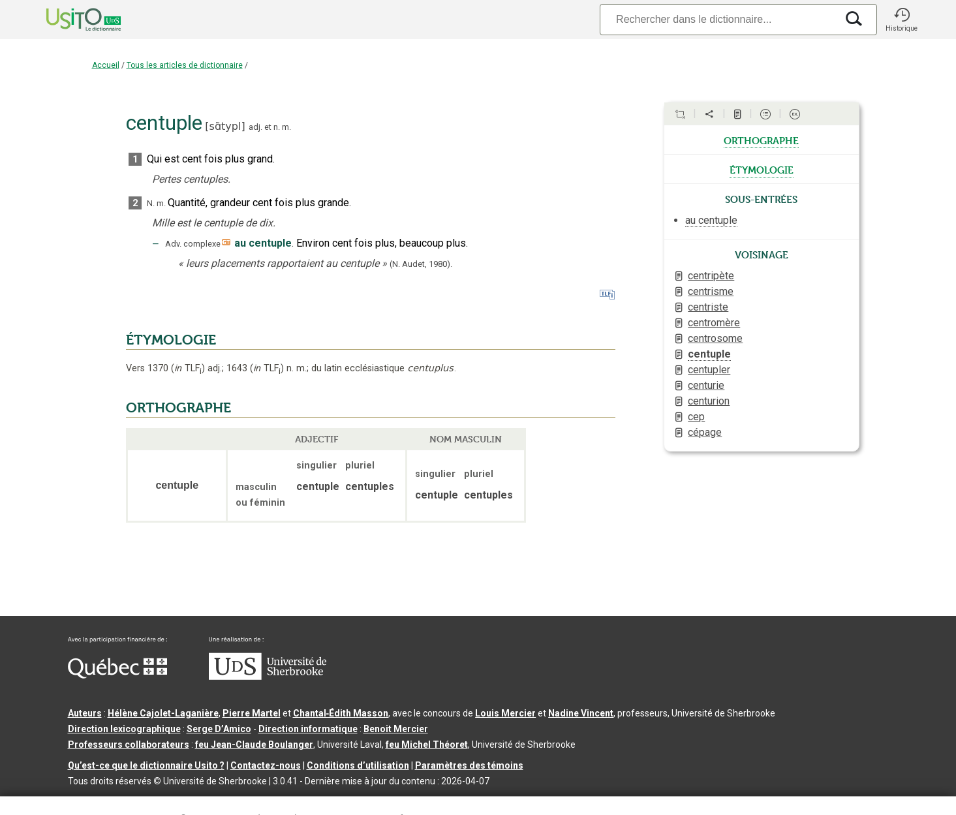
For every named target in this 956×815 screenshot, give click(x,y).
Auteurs (85, 713)
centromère (714, 322)
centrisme (710, 291)
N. (151, 203)
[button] (901, 19)
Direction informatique (308, 729)
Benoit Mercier (395, 729)
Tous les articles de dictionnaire (185, 65)
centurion (709, 401)
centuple (709, 354)
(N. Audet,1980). (421, 264)
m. (286, 127)
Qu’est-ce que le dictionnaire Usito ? (146, 765)
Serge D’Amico (219, 729)
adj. (255, 127)
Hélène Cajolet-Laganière (163, 713)
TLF (188, 368)
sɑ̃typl (225, 126)
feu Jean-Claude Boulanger (254, 744)
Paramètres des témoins (469, 765)
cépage (705, 432)
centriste (708, 307)
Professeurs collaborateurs (128, 744)
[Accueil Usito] (69, 19)
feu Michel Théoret (427, 744)
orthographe (761, 139)
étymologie (762, 169)
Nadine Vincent (580, 713)
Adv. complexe (193, 244)
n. (276, 127)
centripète (711, 275)
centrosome (715, 338)
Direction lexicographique (124, 729)
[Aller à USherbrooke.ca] (267, 676)
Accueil (105, 65)
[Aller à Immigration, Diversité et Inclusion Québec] (117, 675)
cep (696, 416)
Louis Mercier (505, 713)
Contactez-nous (265, 765)
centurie (706, 385)
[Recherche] (717, 19)
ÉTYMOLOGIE (171, 340)
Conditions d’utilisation (358, 765)
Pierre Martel (252, 713)
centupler (709, 369)
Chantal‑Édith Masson (341, 713)
